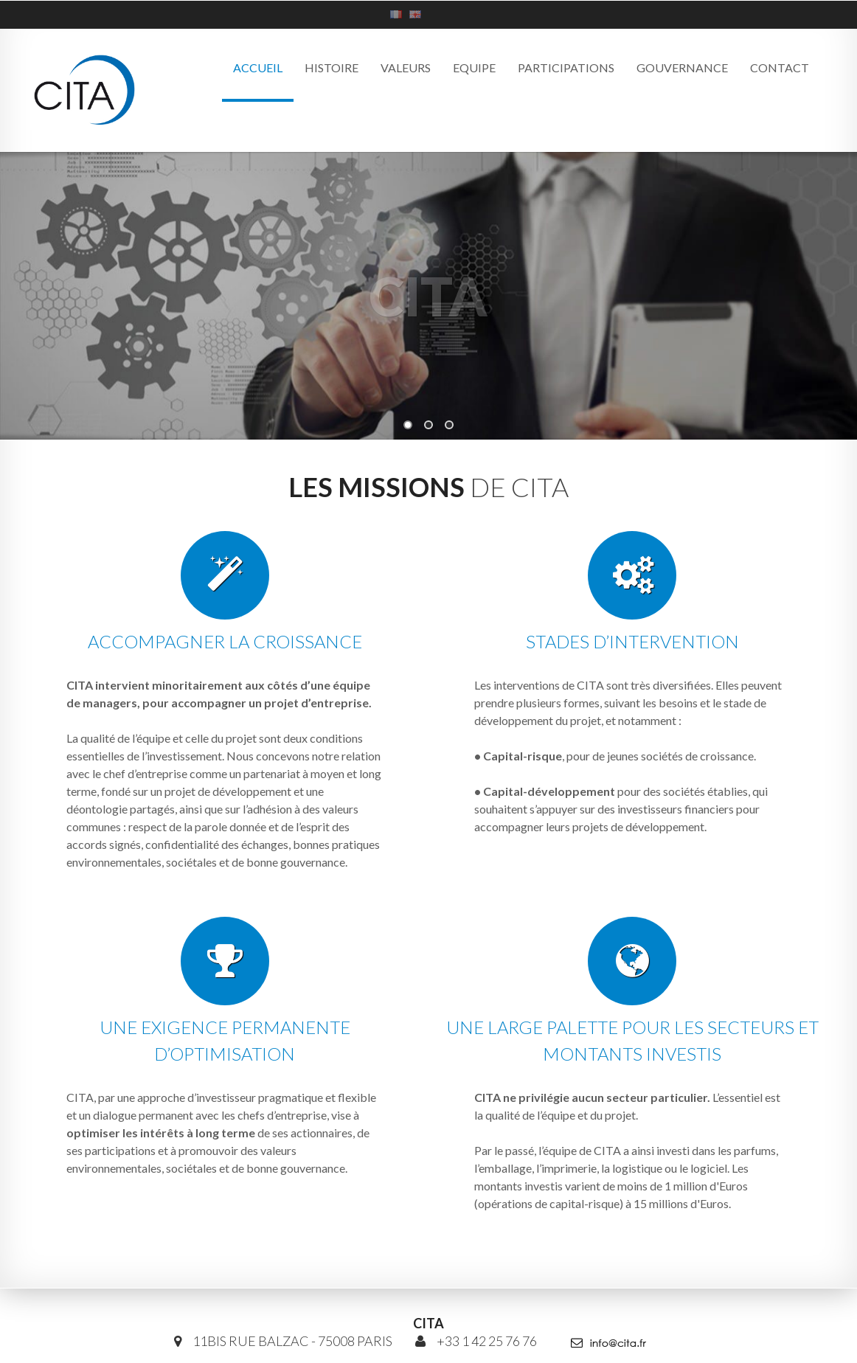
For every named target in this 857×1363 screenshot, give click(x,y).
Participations (566, 67)
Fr (396, 14)
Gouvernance (682, 67)
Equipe (474, 67)
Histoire (331, 67)
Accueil (257, 67)
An (415, 14)
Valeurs (406, 67)
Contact (779, 67)
